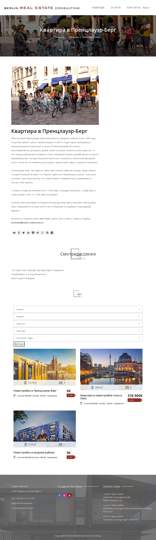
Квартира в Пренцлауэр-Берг (85, 37)
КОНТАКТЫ (134, 7)
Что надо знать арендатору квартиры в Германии (37, 270)
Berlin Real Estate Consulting (87, 535)
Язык (146, 7)
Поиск (19, 344)
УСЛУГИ (115, 7)
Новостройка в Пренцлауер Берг (35, 390)
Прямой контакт (25, 508)
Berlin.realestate (24, 503)
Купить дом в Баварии (22, 278)
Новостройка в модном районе (33, 452)
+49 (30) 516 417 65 (25, 498)
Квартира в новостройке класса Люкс (101, 397)
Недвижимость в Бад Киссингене (28, 274)
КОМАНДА (98, 7)
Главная (60, 37)
